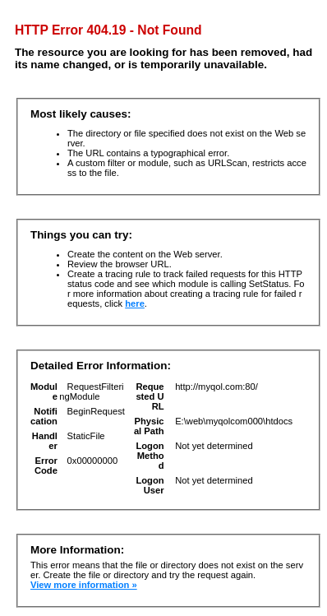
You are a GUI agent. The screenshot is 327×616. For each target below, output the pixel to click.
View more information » (83, 585)
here (135, 303)
